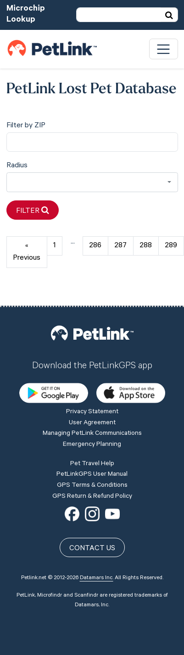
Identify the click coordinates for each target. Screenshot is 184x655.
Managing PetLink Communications (92, 434)
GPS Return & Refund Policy (92, 497)
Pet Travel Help (92, 464)
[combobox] (92, 182)
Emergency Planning (92, 445)
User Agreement (92, 423)
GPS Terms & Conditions (92, 486)
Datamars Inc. (96, 578)
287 (120, 246)
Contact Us (92, 549)
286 (95, 246)
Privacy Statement (92, 412)
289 (171, 246)
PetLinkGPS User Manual (92, 474)
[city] (92, 142)
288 (145, 246)
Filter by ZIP (25, 126)
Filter (32, 211)
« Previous (26, 252)
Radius (17, 166)
